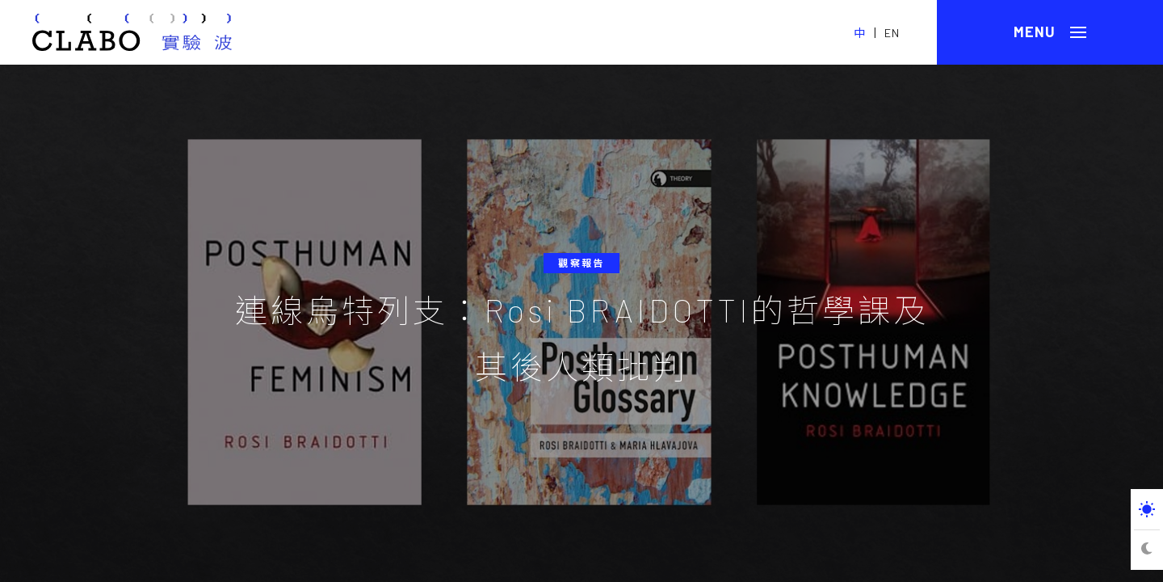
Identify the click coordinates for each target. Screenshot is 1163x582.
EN (892, 33)
